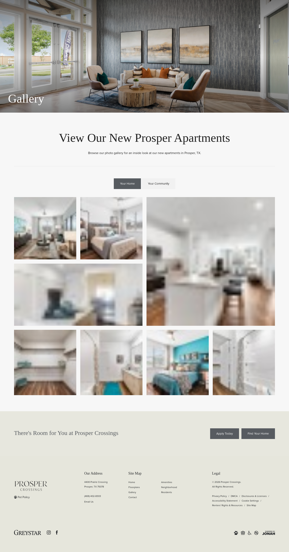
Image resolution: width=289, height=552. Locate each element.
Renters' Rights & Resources (227, 505)
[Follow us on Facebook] (57, 532)
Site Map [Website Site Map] (251, 505)
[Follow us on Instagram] (49, 532)
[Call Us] (96, 496)
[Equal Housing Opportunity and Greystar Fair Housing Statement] (243, 532)
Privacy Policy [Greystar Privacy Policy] (219, 496)
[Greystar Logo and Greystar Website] (27, 532)
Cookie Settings (250, 501)
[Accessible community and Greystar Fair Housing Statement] (249, 532)
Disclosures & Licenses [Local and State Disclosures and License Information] (254, 496)
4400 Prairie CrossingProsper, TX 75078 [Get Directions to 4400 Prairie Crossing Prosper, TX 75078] (96, 484)
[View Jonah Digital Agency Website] (268, 532)
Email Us (89, 502)
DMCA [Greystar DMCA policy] (234, 496)
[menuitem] (141, 482)
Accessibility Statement (225, 501)
